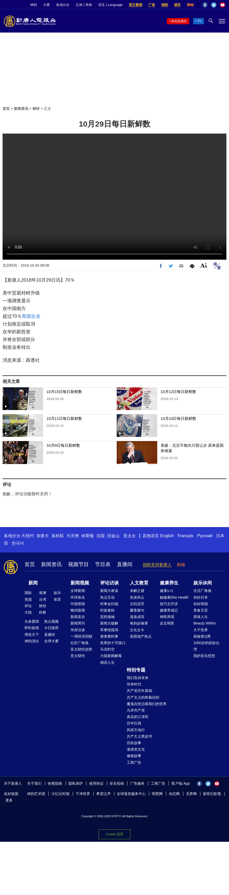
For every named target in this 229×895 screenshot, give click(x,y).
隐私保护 (75, 783)
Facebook (205, 4)
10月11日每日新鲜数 (64, 418)
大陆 (28, 612)
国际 (28, 593)
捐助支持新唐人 (157, 564)
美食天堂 (200, 610)
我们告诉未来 (137, 678)
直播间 (124, 564)
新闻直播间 (179, 21)
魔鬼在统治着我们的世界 (147, 704)
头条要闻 (32, 621)
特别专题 (136, 670)
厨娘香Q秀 (202, 636)
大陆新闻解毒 (111, 656)
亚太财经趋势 (81, 649)
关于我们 (34, 783)
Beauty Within (204, 623)
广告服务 (137, 783)
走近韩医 (167, 623)
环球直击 (77, 597)
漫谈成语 (137, 617)
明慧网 (157, 794)
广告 (151, 5)
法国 (100, 536)
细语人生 (107, 662)
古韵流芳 (137, 604)
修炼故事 (134, 756)
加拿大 (42, 536)
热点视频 (51, 621)
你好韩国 (200, 604)
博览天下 (32, 634)
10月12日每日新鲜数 (178, 391)
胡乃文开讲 (169, 604)
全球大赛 (51, 641)
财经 (36, 108)
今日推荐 (51, 628)
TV (199, 21)
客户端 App (180, 783)
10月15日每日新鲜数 (64, 391)
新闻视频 (79, 582)
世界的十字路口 (112, 643)
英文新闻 (135, 5)
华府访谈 (77, 630)
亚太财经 (77, 656)
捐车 (177, 5)
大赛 (46, 5)
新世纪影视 (212, 794)
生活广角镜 (202, 591)
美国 (28, 599)
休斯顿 (87, 536)
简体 (88, 5)
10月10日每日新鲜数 (178, 418)
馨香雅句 (137, 610)
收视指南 (55, 783)
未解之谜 (137, 591)
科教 (42, 612)
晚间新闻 (77, 610)
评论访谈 (109, 582)
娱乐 (57, 593)
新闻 (33, 582)
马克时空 (107, 649)
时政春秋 (107, 610)
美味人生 (200, 617)
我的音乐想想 (204, 656)
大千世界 (200, 630)
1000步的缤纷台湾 (206, 646)
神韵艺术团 (36, 794)
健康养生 (169, 582)
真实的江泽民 (137, 717)
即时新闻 (32, 628)
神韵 (33, 5)
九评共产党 (136, 710)
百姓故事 (134, 743)
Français (185, 536)
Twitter (213, 4)
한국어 (18, 543)
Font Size (204, 265)
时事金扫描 (109, 604)
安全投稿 (116, 783)
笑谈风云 (137, 597)
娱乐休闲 (202, 582)
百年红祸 (134, 723)
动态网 (174, 794)
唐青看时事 (109, 636)
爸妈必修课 (139, 623)
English (167, 536)
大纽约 (27, 536)
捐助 (164, 5)
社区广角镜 (79, 643)
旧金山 (113, 536)
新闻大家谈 (109, 591)
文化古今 (137, 630)
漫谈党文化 (136, 749)
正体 (79, 5)
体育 (57, 599)
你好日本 (200, 597)
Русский (204, 536)
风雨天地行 (136, 730)
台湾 (42, 599)
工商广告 (134, 762)
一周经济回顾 (81, 636)
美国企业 (31, 316)
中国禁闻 (77, 604)
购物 (190, 5)
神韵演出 (32, 641)
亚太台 (129, 536)
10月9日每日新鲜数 (63, 445)
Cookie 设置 (114, 834)
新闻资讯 (21, 108)
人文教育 (139, 582)
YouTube (222, 4)
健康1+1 (166, 591)
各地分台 (62, 5)
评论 (28, 606)
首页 (6, 108)
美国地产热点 (141, 636)
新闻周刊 (77, 623)
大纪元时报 (60, 794)
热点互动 (107, 597)
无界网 (191, 794)
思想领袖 (107, 617)
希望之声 (103, 794)
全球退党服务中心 (131, 794)
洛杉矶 (57, 536)
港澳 (42, 593)
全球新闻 (77, 591)
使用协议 (96, 783)
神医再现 (167, 617)
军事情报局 (109, 630)
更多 (9, 800)
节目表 (102, 564)
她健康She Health (174, 597)
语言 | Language (110, 5)
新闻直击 (77, 617)
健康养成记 (169, 610)
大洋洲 (72, 536)
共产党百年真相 (139, 691)
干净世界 (83, 794)
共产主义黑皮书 (139, 736)
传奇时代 (134, 684)
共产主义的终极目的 (143, 697)
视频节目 (78, 564)
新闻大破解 (109, 623)
